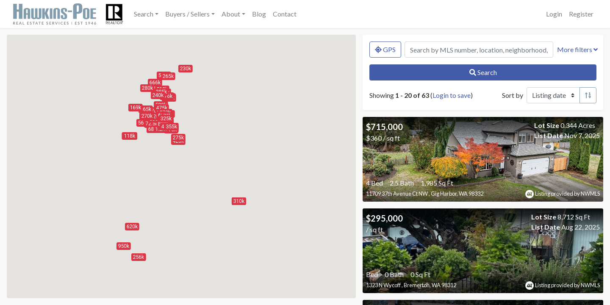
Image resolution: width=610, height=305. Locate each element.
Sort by (512, 95)
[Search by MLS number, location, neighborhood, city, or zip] (479, 50)
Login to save (452, 95)
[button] (132, 226)
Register (581, 14)
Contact (285, 14)
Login (554, 14)
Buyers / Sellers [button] (187, 14)
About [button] (231, 14)
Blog (259, 14)
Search (483, 72)
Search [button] (143, 14)
